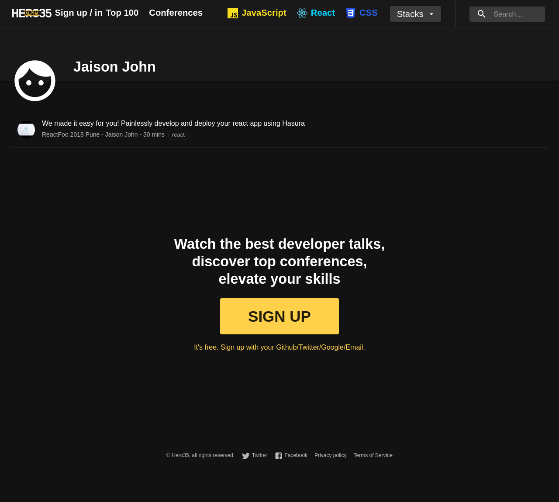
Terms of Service (372, 455)
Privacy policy (330, 455)
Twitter (259, 455)
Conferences (176, 12)
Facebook (295, 455)
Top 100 (122, 12)
